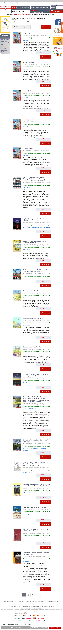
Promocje (27, 7)
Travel (28, 18)
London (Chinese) (28, 91)
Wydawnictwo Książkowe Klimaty (30, 606)
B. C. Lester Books (27, 472)
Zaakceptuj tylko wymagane (39, 627)
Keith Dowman (27, 382)
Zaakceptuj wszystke (54, 627)
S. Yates (25, 408)
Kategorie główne (5, 36)
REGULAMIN (28, 601)
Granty (33, 7)
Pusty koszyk (57, 11)
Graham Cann (26, 298)
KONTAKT (21, 601)
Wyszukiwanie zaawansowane (37, 12)
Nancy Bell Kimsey (27, 448)
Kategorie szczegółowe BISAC (4, 50)
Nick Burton (26, 354)
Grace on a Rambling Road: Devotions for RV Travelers (36, 440)
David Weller (26, 325)
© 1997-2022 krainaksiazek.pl (10, 601)
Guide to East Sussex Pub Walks (33, 318)
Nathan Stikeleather (45, 227)
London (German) (28, 62)
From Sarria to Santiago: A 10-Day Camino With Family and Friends (36, 530)
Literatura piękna (4, 41)
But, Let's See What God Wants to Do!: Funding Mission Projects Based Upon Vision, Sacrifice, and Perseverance (35, 178)
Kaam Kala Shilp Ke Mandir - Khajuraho (35, 507)
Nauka (3, 39)
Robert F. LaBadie (27, 493)
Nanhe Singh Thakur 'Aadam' (30, 514)
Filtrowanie (45, 27)
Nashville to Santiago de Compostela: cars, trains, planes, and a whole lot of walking (36, 485)
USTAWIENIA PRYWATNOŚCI (53, 601)
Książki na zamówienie (22, 7)
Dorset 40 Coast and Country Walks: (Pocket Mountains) (34, 242)
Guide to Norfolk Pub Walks (32, 291)
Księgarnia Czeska (16, 606)
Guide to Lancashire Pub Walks (33, 347)
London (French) (28, 33)
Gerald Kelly (26, 561)
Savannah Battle (35, 227)
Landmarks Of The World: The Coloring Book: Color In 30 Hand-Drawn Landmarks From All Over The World (36, 463)
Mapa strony (43, 606)
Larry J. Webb (26, 187)
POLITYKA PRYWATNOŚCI (38, 601)
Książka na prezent (41, 7)
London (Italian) (28, 148)
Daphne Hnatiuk (31, 408)
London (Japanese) (29, 120)
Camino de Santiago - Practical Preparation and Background (36, 553)
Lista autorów (51, 606)
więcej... (3, 44)
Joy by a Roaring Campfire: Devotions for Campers (36, 219)
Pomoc (53, 7)
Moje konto (48, 7)
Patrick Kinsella (27, 249)
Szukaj (13, 7)
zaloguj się (53, 5)
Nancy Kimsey (26, 227)
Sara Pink (25, 40)
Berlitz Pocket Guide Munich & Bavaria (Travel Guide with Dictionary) (35, 270)
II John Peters (26, 538)
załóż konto (60, 5)
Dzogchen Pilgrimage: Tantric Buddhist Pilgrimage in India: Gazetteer (35, 375)
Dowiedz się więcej (16, 627)
